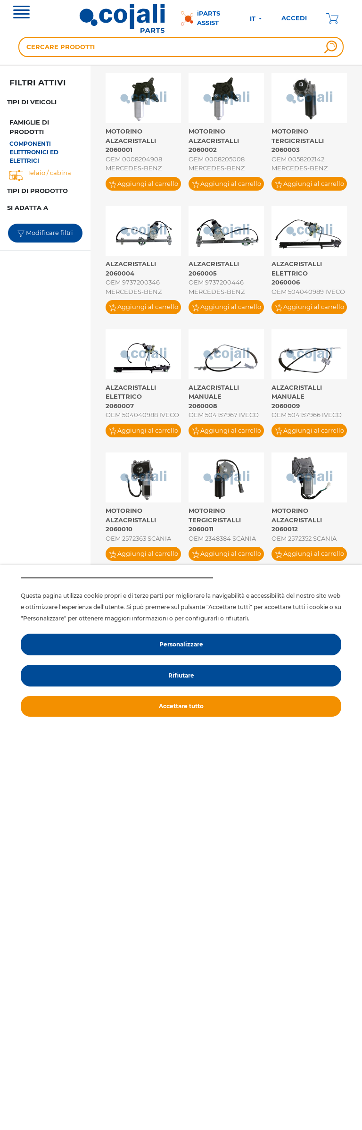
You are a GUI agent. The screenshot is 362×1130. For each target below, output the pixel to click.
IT (253, 18)
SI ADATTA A (27, 207)
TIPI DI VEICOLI (32, 102)
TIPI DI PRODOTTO (37, 190)
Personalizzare (181, 644)
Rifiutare (181, 675)
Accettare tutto (181, 706)
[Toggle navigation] (21, 13)
